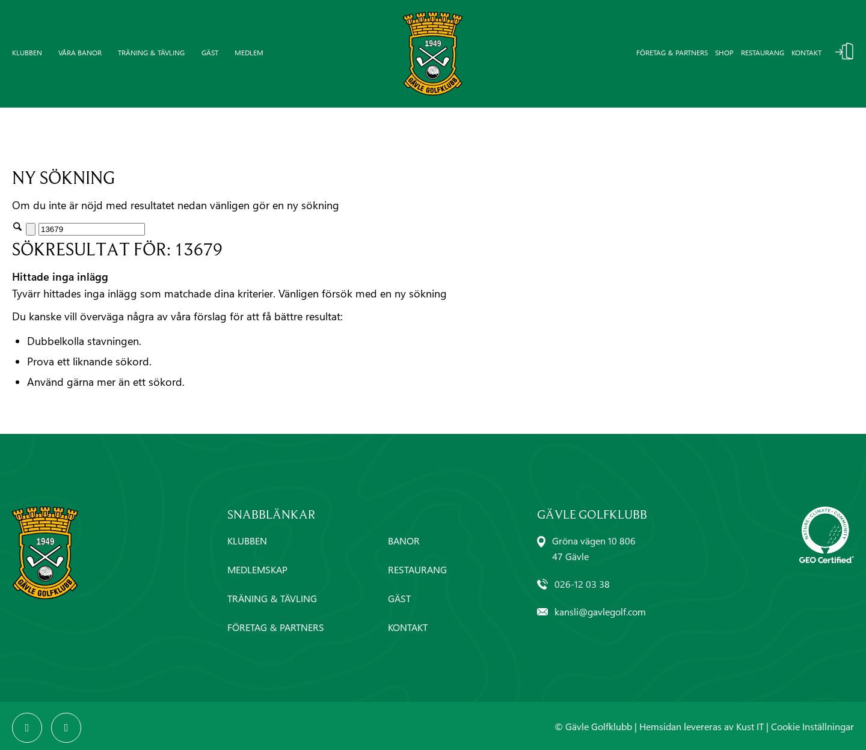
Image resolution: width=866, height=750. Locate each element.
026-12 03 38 (582, 584)
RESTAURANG (417, 569)
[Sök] (91, 229)
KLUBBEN (247, 540)
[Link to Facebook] (27, 728)
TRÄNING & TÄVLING (272, 598)
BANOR (404, 540)
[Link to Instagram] (66, 728)
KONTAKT (408, 627)
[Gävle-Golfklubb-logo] (432, 54)
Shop (724, 52)
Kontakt (806, 52)
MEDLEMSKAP (257, 569)
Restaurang (762, 52)
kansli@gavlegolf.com (600, 611)
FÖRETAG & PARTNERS (275, 627)
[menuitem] (31, 53)
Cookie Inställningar (812, 726)
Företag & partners (672, 52)
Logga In (844, 51)
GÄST (399, 598)
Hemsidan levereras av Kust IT (701, 726)
